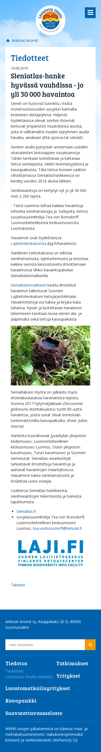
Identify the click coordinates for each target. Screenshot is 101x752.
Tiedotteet (14, 671)
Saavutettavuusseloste (33, 713)
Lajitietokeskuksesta (29, 243)
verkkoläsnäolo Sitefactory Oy (51, 740)
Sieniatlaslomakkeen (29, 285)
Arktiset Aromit (24, 40)
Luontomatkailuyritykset (37, 688)
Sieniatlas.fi (26, 511)
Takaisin (18, 584)
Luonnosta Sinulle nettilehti (29, 676)
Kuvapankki (21, 700)
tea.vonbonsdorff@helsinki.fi (57, 528)
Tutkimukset (72, 663)
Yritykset (68, 675)
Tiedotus (16, 663)
